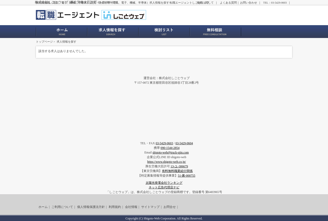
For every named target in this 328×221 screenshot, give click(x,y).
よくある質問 (228, 2)
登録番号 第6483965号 (207, 192)
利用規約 (115, 207)
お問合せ (169, 207)
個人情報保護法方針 (91, 207)
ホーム (43, 207)
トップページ (44, 41)
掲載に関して (205, 2)
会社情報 (131, 207)
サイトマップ (150, 207)
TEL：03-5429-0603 (275, 2)
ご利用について (62, 207)
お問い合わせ (248, 2)
